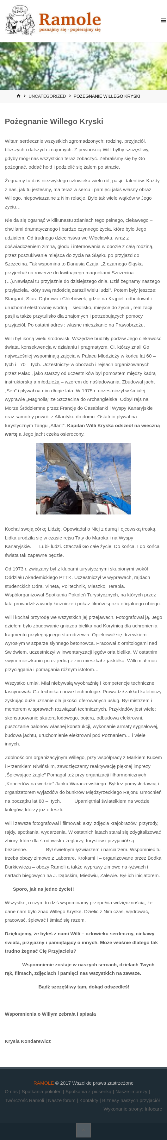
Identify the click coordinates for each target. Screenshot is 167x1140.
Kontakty (89, 1100)
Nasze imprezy (132, 1091)
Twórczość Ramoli (25, 1100)
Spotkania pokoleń (42, 1091)
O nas (12, 1091)
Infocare (153, 1109)
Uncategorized (47, 96)
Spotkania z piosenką (89, 1091)
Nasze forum (62, 1100)
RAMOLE (44, 1083)
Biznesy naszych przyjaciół (131, 1100)
